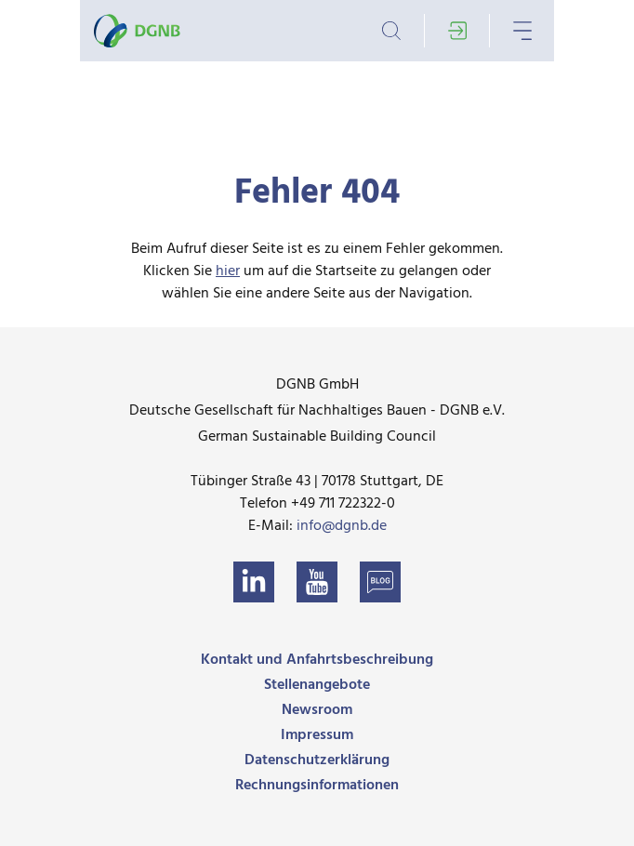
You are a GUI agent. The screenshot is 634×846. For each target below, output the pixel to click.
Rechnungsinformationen (317, 785)
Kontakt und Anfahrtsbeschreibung (317, 660)
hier (228, 271)
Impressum (317, 735)
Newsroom (317, 710)
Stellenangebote (317, 685)
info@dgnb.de (342, 526)
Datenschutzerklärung (317, 760)
